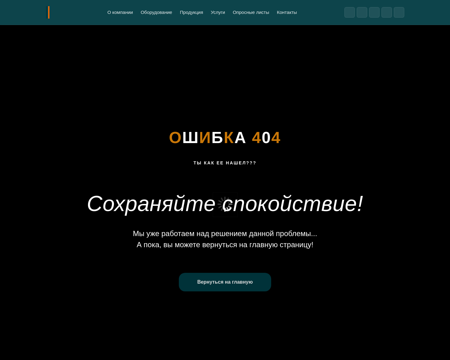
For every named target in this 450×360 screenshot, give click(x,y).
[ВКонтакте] (362, 12)
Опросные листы (251, 12)
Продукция (191, 12)
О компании (120, 12)
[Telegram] (349, 12)
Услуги (218, 12)
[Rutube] (374, 12)
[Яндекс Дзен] (386, 12)
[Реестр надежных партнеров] (399, 12)
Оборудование (156, 12)
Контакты (287, 12)
